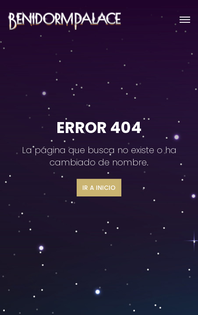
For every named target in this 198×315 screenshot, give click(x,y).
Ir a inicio (99, 187)
